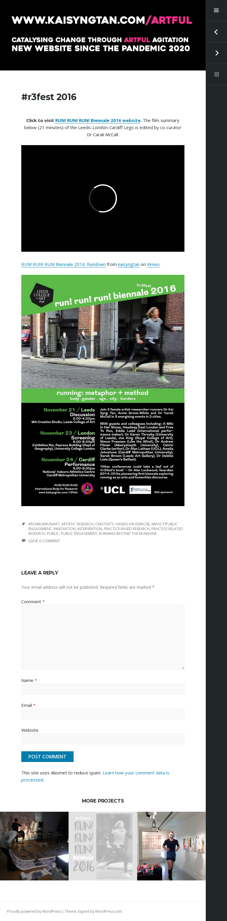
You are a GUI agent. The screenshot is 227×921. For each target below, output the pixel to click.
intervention (89, 528)
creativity (104, 524)
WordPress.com (108, 911)
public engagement (79, 533)
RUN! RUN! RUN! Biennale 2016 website (97, 120)
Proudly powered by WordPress (34, 911)
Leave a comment (44, 540)
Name (29, 680)
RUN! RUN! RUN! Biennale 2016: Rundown (63, 264)
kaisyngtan (129, 264)
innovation (64, 528)
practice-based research (127, 528)
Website (29, 730)
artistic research (77, 524)
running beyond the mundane (128, 533)
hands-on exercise (133, 524)
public (53, 533)
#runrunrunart (43, 524)
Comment (33, 601)
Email (28, 705)
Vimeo (153, 264)
